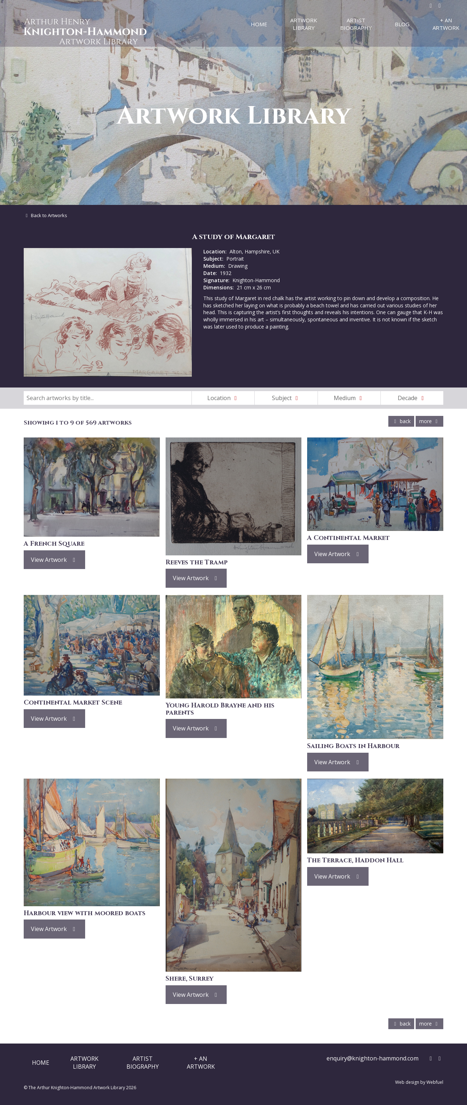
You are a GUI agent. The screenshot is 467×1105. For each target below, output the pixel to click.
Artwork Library (303, 24)
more (429, 421)
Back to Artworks (45, 215)
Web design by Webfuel (419, 1082)
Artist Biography (356, 24)
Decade (412, 398)
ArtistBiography (142, 1062)
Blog (402, 24)
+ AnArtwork (201, 1062)
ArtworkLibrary (84, 1062)
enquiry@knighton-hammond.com (373, 1058)
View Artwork (54, 560)
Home (259, 24)
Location (223, 398)
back (401, 421)
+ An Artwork (446, 24)
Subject (286, 398)
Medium (349, 398)
